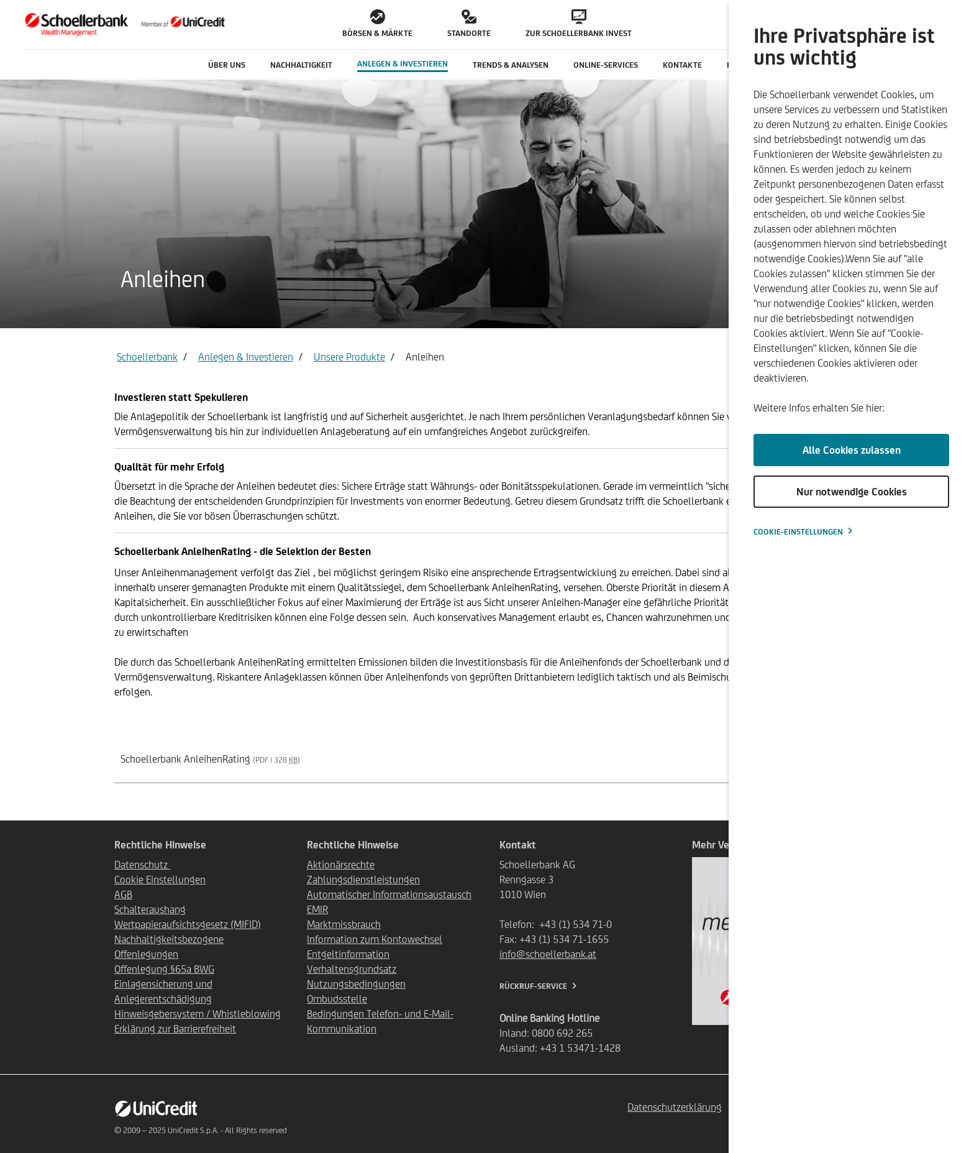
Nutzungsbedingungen (356, 984)
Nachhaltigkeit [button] (301, 65)
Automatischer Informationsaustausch (389, 894)
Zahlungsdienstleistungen (363, 879)
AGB (123, 894)
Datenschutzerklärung (674, 1107)
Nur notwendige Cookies (851, 491)
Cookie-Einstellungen (798, 531)
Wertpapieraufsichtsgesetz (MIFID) (187, 924)
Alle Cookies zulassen (852, 450)
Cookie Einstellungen (160, 879)
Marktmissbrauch (344, 924)
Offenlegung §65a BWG (164, 969)
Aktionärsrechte (341, 864)
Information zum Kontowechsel (374, 939)
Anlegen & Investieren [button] (402, 63)
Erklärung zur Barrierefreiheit (175, 1028)
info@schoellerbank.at (547, 954)
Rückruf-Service (533, 986)
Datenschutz (142, 864)
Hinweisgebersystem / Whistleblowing (197, 1014)
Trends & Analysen (510, 65)
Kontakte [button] (682, 65)
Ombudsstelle (337, 999)
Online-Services (605, 65)
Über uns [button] (226, 65)
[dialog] (851, 576)
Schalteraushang (150, 909)
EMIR (317, 909)
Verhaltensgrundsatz (351, 969)
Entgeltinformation (348, 954)
